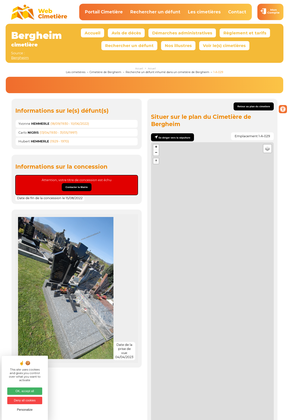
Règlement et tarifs (244, 32)
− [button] (156, 153)
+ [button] (156, 147)
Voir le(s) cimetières (224, 45)
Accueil (92, 32)
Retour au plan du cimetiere (253, 106)
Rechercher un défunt (155, 12)
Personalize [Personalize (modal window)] (25, 409)
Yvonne (33, 123)
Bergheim (20, 58)
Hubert (33, 141)
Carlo (28, 132)
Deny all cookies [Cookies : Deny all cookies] (25, 400)
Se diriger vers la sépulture (174, 137)
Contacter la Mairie (76, 187)
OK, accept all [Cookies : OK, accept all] (24, 391)
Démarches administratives (182, 32)
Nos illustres (178, 45)
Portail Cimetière (104, 12)
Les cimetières (204, 12)
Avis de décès (126, 32)
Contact (237, 12)
